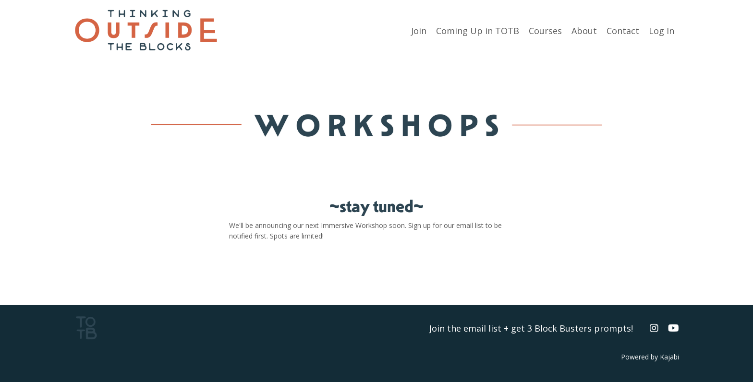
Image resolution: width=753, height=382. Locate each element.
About (584, 30)
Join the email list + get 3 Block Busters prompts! (531, 328)
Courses (545, 30)
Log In (661, 30)
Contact (623, 30)
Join (418, 30)
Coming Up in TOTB (477, 30)
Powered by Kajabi (650, 356)
